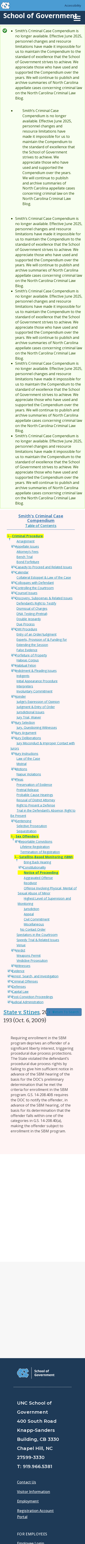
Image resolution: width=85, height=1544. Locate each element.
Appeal (29, 914)
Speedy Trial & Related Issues (38, 940)
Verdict (20, 950)
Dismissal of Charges (32, 608)
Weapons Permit (29, 955)
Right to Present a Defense (36, 805)
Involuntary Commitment (34, 691)
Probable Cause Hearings (35, 795)
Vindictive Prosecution (32, 960)
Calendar (22, 572)
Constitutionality (34, 867)
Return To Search (64, 1012)
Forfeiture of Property (31, 655)
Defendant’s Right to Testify (36, 603)
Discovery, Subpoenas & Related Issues (44, 598)
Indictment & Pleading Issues (36, 670)
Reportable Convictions (35, 841)
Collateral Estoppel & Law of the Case (44, 577)
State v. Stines (21, 1012)
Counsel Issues (26, 593)
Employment (28, 1393)
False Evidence (27, 650)
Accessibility (73, 5)
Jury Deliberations (28, 738)
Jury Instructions (27, 753)
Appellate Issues (27, 546)
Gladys (24, 1448)
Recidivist (30, 883)
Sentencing (23, 821)
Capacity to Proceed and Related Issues (44, 567)
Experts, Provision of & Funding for (42, 639)
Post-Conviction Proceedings (32, 997)
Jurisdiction (31, 909)
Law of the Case (28, 758)
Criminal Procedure (27, 536)
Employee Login (30, 1435)
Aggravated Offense (38, 878)
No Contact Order (33, 929)
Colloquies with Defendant (35, 582)
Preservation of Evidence (34, 784)
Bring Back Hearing (37, 862)
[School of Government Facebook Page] (21, 1467)
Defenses (19, 986)
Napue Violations (29, 774)
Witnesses (23, 966)
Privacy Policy (30, 1521)
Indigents (23, 676)
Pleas (19, 779)
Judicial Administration (28, 1002)
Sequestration (26, 831)
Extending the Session (32, 645)
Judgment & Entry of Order (36, 707)
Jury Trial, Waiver (29, 717)
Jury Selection (25, 722)
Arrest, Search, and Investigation (35, 976)
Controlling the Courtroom (35, 588)
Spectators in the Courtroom (37, 934)
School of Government (40, 15)
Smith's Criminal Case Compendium (40, 518)
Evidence (18, 971)
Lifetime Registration (35, 847)
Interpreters (25, 686)
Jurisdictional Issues (30, 712)
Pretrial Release (28, 790)
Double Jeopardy (29, 619)
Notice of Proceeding (41, 872)
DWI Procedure (26, 629)
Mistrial (22, 764)
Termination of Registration (40, 852)
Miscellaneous (34, 924)
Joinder (21, 696)
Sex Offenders (27, 836)
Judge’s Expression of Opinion (38, 701)
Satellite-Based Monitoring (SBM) (46, 857)
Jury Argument (26, 733)
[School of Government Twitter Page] (33, 1467)
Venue (21, 945)
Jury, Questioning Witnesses (37, 727)
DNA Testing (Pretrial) (32, 614)
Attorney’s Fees (28, 551)
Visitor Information (33, 1383)
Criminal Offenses (25, 981)
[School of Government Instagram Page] (56, 1467)
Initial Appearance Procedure (37, 681)
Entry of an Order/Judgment (36, 634)
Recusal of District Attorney (36, 800)
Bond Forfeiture (28, 562)
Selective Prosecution (32, 826)
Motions (21, 769)
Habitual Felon (26, 665)
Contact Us (26, 1374)
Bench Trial (25, 557)
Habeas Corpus (28, 660)
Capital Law (20, 991)
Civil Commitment (36, 919)
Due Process (26, 624)
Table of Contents (40, 525)
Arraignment (25, 541)
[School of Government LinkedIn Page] (44, 1467)
